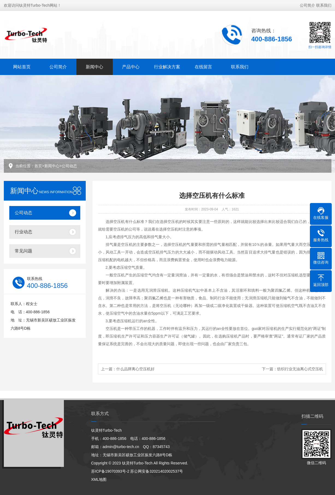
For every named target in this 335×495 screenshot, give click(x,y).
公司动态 (69, 166)
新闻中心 (94, 66)
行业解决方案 (167, 66)
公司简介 (307, 4)
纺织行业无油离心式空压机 (300, 369)
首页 (38, 166)
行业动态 (23, 231)
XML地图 (99, 479)
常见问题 (23, 251)
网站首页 (22, 66)
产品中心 (131, 66)
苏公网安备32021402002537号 (156, 471)
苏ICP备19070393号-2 (110, 471)
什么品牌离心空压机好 (135, 369)
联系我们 (323, 4)
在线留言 (203, 66)
